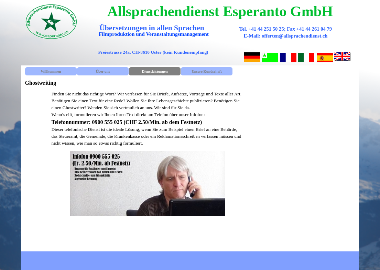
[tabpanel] (147, 119)
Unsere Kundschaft (207, 71)
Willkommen (51, 71)
